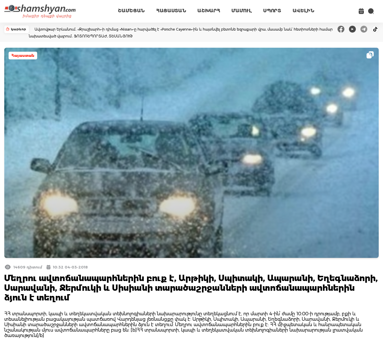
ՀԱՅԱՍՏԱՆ (171, 10)
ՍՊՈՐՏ (272, 10)
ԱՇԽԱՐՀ (208, 10)
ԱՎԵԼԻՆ (303, 10)
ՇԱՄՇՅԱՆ (131, 10)
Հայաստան (22, 55)
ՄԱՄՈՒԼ (241, 10)
